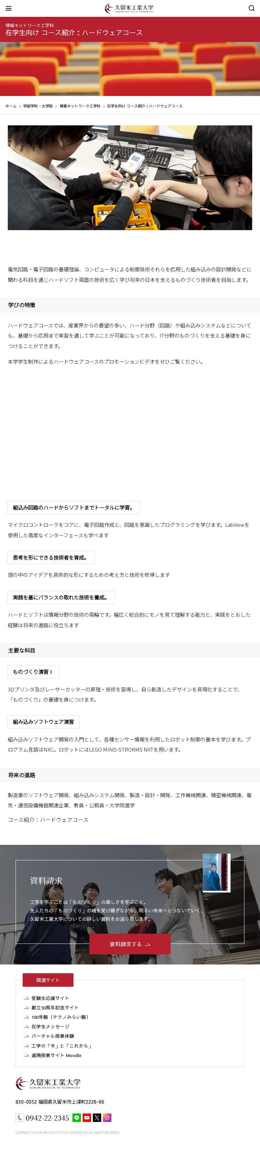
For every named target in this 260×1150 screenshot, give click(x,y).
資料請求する (126, 944)
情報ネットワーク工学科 (29, 25)
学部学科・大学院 (38, 105)
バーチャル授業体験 (52, 1036)
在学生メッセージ (50, 1026)
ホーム (11, 105)
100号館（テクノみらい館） (61, 1017)
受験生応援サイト (50, 998)
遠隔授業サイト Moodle (56, 1055)
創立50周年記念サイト (55, 1007)
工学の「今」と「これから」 (62, 1046)
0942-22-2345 (47, 1117)
